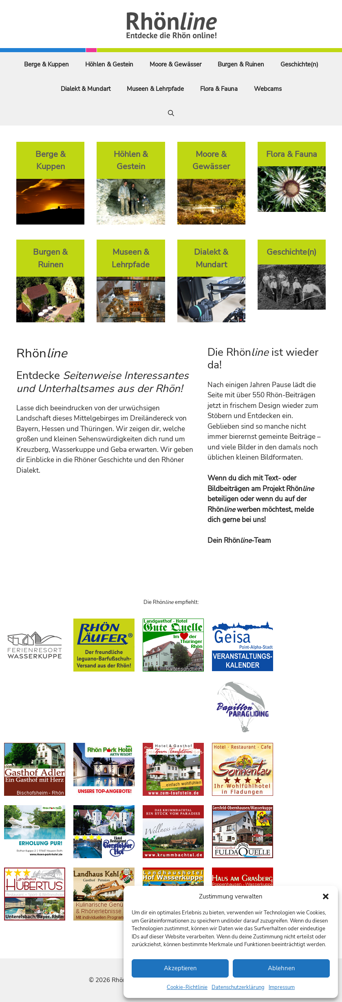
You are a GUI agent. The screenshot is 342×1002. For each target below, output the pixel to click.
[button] (326, 896)
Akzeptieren (180, 968)
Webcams (268, 89)
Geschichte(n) (299, 64)
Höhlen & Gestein (109, 64)
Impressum (282, 987)
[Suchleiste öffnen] (171, 113)
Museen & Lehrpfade (155, 89)
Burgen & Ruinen (241, 64)
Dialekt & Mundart (85, 89)
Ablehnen (281, 968)
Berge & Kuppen (46, 64)
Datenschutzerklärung (238, 987)
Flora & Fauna (219, 89)
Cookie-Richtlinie (187, 987)
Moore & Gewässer (175, 64)
